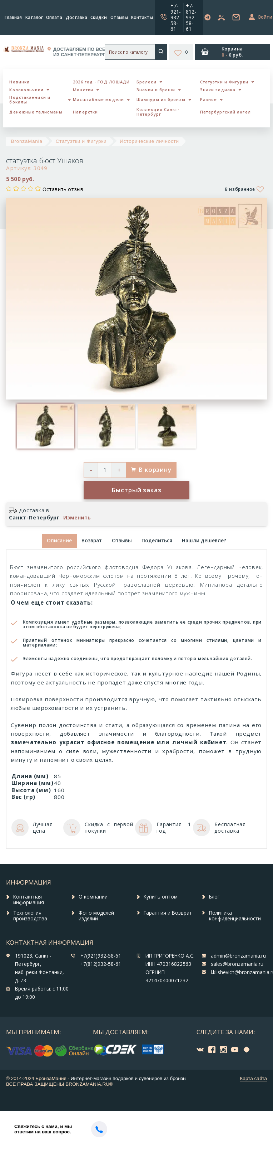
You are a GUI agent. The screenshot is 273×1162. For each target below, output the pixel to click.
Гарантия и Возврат (168, 913)
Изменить (77, 518)
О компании (93, 897)
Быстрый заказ (136, 490)
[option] (45, 426)
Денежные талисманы (36, 112)
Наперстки (85, 112)
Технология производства (30, 916)
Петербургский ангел (225, 112)
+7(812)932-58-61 (100, 964)
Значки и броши (155, 89)
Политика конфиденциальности (235, 916)
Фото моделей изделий (96, 916)
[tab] (92, 541)
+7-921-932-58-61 (175, 17)
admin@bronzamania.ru (238, 956)
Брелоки (146, 81)
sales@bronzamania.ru (237, 964)
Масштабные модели (98, 99)
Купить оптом (161, 897)
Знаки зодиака (217, 89)
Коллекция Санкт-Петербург (157, 112)
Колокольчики (26, 89)
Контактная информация (28, 900)
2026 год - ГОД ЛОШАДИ (101, 81)
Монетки (83, 89)
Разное (208, 99)
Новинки (19, 81)
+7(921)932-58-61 (100, 956)
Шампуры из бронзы (160, 99)
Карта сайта (253, 1078)
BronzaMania (27, 141)
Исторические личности (149, 141)
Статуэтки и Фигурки (224, 81)
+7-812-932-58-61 (191, 17)
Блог (214, 897)
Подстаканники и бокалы (29, 100)
